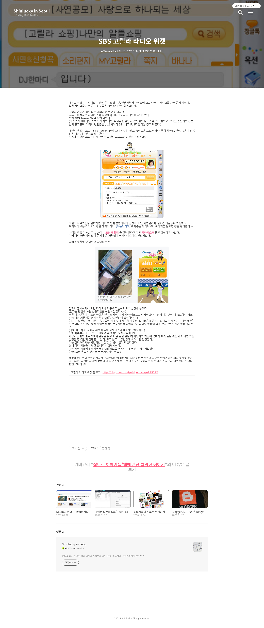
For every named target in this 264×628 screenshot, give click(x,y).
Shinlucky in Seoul (30, 10)
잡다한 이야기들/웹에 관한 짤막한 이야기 (129, 464)
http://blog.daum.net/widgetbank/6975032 (130, 372)
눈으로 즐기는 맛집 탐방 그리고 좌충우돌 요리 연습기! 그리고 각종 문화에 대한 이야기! (103, 555)
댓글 (60, 532)
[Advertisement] (132, 407)
